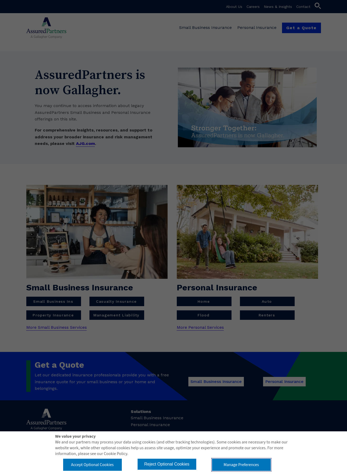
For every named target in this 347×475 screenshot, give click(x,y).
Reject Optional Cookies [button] (166, 464)
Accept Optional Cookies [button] (92, 465)
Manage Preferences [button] (241, 465)
